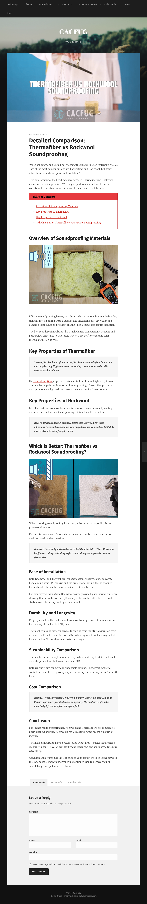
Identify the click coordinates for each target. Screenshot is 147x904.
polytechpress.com (88, 896)
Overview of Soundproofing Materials (57, 206)
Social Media (110, 4)
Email (79, 840)
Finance (65, 4)
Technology (12, 4)
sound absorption (42, 381)
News (127, 4)
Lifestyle (28, 4)
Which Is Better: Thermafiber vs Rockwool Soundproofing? (69, 222)
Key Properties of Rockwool (51, 217)
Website (33, 852)
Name (32, 840)
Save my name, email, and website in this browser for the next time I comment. (69, 864)
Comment (33, 812)
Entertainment (46, 4)
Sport (9, 13)
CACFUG (73, 31)
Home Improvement (88, 4)
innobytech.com (70, 896)
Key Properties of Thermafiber (52, 212)
